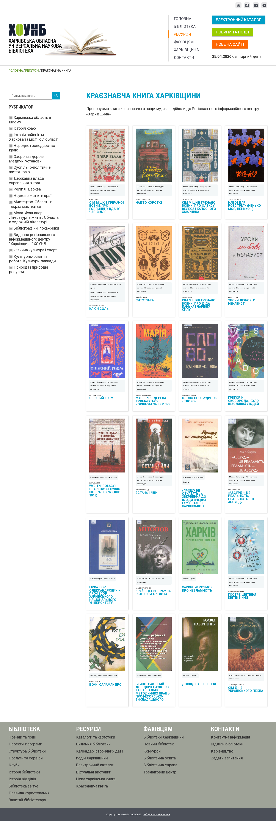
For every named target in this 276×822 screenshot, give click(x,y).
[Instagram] (238, 5)
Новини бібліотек (158, 745)
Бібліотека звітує (23, 786)
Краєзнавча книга (92, 786)
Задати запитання (227, 759)
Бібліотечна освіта (159, 759)
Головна (182, 18)
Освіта (186, 482)
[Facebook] (247, 5)
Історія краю (25, 128)
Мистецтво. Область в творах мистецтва (30, 204)
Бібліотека (185, 26)
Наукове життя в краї (32, 195)
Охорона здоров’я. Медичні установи (27, 158)
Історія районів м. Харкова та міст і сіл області (33, 137)
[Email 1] (256, 5)
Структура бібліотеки (27, 752)
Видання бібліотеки (93, 745)
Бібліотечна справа (160, 766)
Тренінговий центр (159, 773)
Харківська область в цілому (103, 478)
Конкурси (152, 752)
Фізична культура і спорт (35, 250)
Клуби (14, 766)
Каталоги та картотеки (95, 738)
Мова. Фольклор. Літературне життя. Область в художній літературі (34, 217)
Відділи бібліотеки (227, 745)
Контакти (184, 57)
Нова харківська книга (96, 780)
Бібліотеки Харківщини (163, 738)
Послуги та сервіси (26, 759)
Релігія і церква (27, 189)
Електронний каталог (238, 19)
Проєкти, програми (25, 745)
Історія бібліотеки (24, 773)
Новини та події (232, 32)
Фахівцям (184, 42)
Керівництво (222, 752)
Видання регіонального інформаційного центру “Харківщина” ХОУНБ (32, 239)
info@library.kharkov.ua (157, 815)
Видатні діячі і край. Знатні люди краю (105, 286)
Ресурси (182, 34)
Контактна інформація (230, 738)
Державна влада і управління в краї (27, 180)
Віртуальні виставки (93, 773)
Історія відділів (22, 780)
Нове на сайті (230, 44)
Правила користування (29, 794)
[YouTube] (264, 5)
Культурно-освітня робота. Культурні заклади (32, 258)
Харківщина (186, 49)
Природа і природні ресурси (103, 676)
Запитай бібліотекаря (27, 800)
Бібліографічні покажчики (36, 228)
